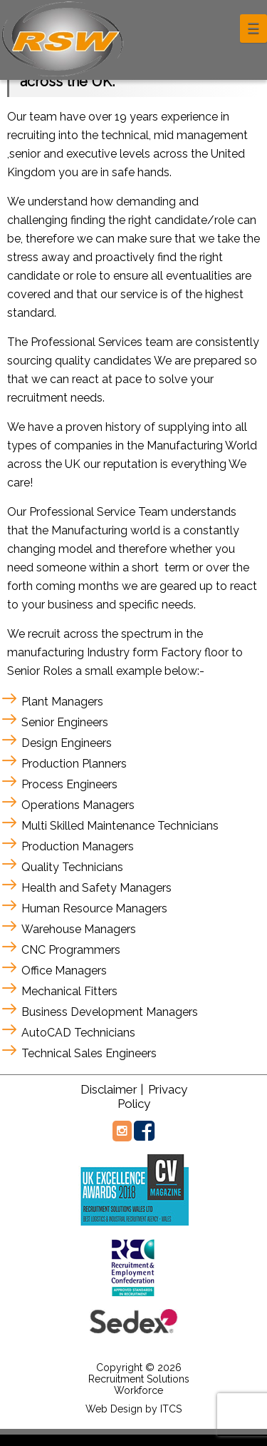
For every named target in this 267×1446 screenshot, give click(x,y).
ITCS (171, 1409)
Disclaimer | (111, 1089)
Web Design (113, 1409)
